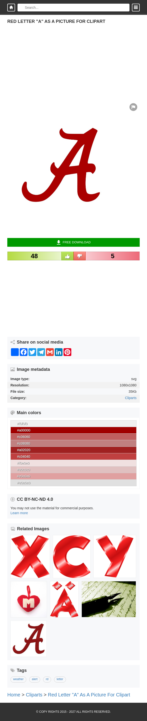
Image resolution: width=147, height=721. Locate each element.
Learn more (19, 513)
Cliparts (130, 398)
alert (34, 679)
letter (60, 679)
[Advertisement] (73, 67)
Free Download (73, 242)
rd (47, 679)
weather (18, 679)
